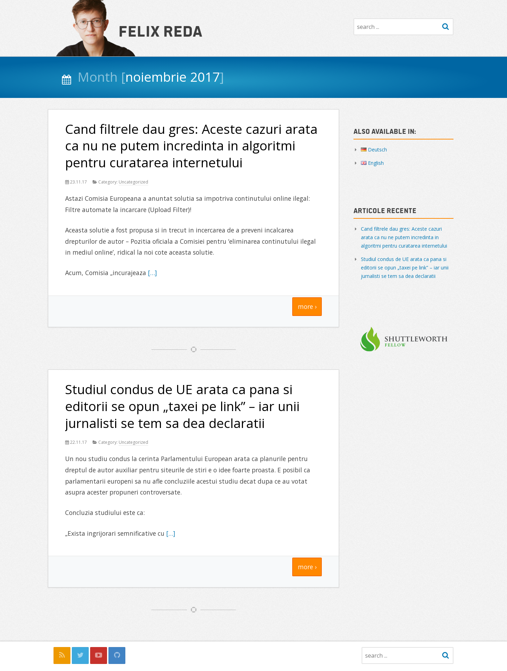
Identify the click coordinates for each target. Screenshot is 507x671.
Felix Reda (160, 30)
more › (307, 306)
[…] (152, 272)
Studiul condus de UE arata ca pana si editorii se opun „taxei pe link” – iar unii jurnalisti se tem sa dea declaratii (182, 406)
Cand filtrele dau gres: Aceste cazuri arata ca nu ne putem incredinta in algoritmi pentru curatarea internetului (191, 146)
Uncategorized (133, 182)
